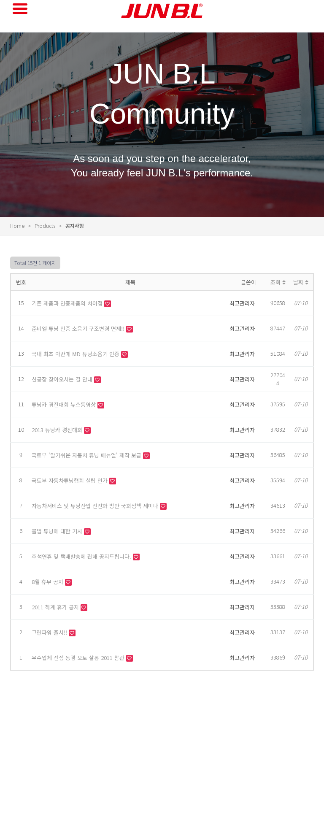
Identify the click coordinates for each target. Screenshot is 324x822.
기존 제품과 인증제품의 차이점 (68, 303)
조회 (278, 282)
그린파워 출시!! (50, 632)
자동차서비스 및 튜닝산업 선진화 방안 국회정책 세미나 (96, 506)
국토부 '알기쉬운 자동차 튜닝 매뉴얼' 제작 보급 (87, 455)
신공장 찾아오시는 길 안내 (63, 379)
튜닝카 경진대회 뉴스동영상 (64, 404)
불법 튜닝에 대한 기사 (58, 531)
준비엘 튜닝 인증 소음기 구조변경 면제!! (79, 328)
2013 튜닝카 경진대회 (58, 430)
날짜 (300, 282)
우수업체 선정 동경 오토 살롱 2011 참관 (79, 658)
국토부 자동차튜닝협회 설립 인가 (70, 480)
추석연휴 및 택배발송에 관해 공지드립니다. (82, 556)
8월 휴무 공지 (48, 582)
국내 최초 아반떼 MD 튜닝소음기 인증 (76, 354)
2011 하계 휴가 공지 (56, 607)
